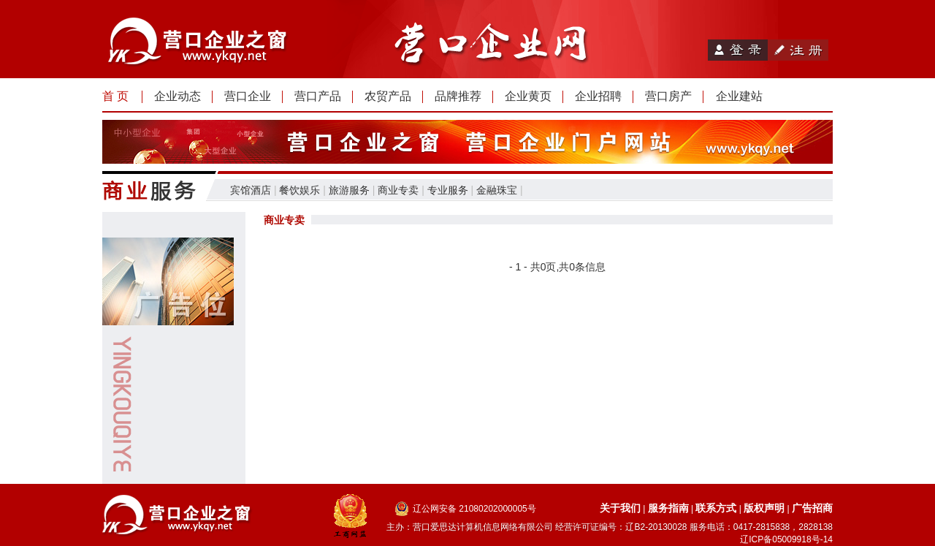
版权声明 (764, 508)
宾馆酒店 (250, 190)
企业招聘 (598, 96)
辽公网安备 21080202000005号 (474, 509)
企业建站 (739, 96)
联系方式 (715, 508)
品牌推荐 (458, 96)
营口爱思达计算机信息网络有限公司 (483, 527)
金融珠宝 (496, 190)
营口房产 (668, 96)
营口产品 (317, 96)
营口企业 (247, 96)
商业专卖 (398, 190)
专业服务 (447, 190)
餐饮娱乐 (299, 190)
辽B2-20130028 (656, 527)
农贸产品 (388, 96)
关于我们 (620, 508)
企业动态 (177, 96)
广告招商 (812, 508)
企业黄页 (528, 96)
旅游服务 (349, 190)
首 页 (115, 96)
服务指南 (668, 508)
